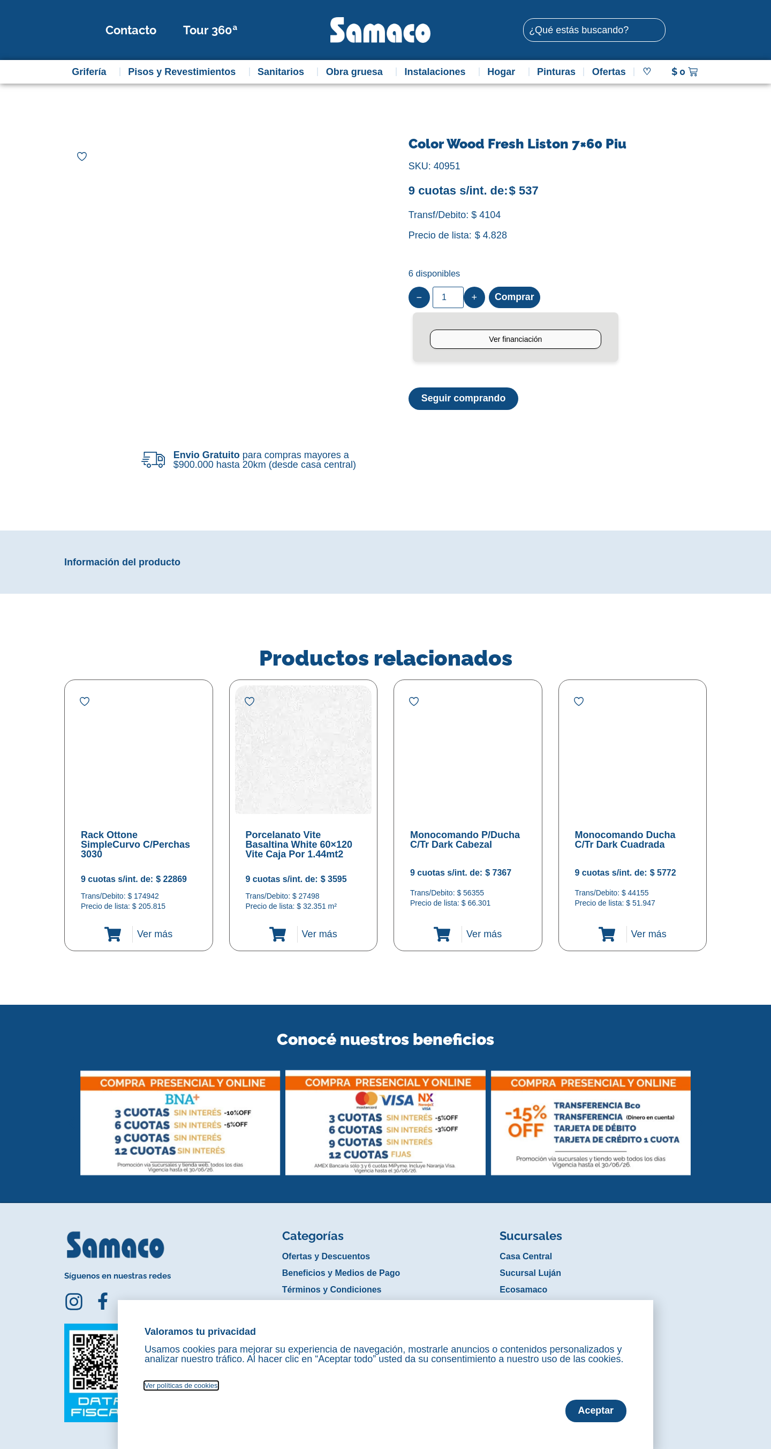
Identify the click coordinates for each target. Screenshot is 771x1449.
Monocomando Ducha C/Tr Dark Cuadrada (625, 840)
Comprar (515, 297)
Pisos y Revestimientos (184, 71)
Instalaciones (438, 71)
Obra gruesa (357, 71)
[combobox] (594, 30)
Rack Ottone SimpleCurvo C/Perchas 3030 (135, 845)
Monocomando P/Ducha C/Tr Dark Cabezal (465, 840)
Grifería (91, 71)
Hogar (503, 71)
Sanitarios (283, 71)
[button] (71, 1114)
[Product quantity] (448, 297)
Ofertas (609, 71)
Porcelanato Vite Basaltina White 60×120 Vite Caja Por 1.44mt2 (299, 845)
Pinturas (556, 71)
